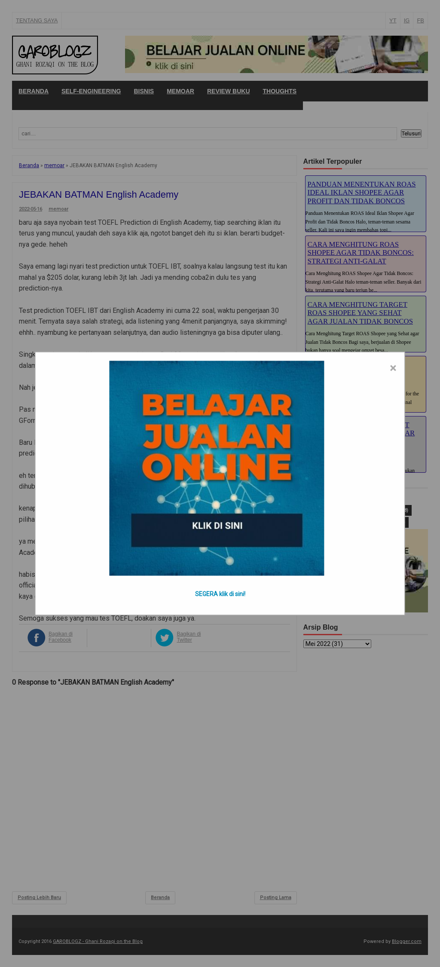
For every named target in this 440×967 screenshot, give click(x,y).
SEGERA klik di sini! (220, 594)
